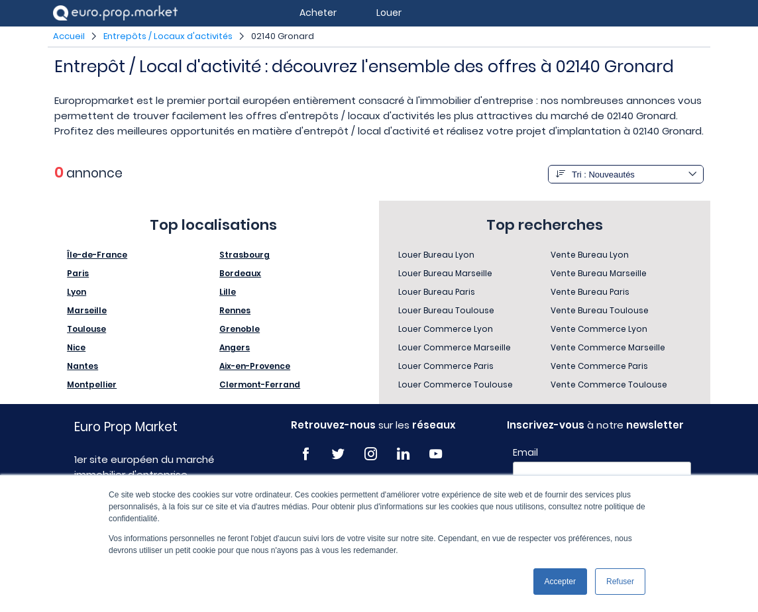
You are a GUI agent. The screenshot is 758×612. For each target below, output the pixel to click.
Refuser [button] (620, 581)
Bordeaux (240, 273)
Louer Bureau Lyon (436, 254)
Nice (76, 347)
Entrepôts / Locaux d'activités (168, 36)
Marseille (87, 310)
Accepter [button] (560, 581)
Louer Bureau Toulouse (446, 310)
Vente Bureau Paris (590, 291)
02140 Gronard (282, 36)
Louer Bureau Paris (436, 291)
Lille (227, 291)
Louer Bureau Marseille (445, 273)
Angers (234, 347)
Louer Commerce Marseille (454, 347)
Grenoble (239, 328)
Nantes (82, 366)
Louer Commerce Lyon (445, 328)
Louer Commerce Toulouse (455, 384)
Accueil (69, 36)
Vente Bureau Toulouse (600, 310)
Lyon (76, 291)
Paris (78, 273)
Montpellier (92, 384)
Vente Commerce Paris (599, 366)
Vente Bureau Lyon (590, 254)
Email (525, 452)
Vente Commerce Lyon (599, 328)
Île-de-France (97, 254)
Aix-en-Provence (254, 366)
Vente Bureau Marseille (599, 273)
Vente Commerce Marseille (608, 347)
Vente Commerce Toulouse (609, 384)
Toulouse (86, 328)
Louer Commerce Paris (446, 366)
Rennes (234, 310)
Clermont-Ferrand (259, 384)
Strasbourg (244, 254)
